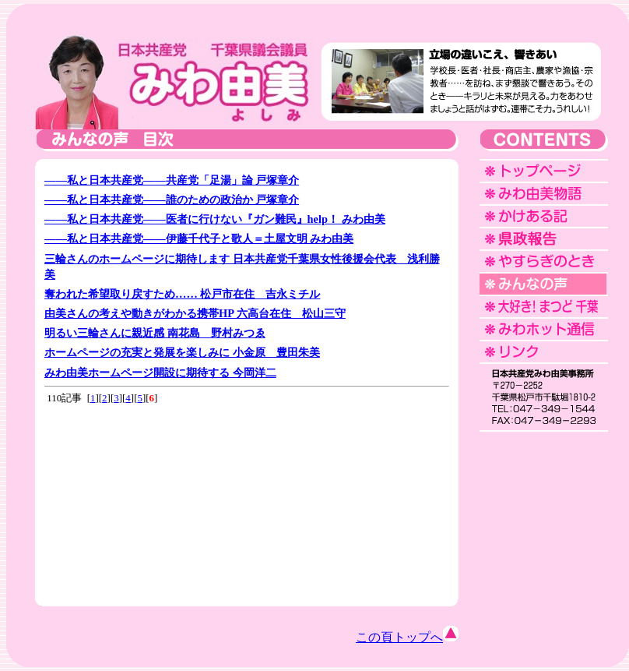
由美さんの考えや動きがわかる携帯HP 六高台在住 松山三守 (195, 313)
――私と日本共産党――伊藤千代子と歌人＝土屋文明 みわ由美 (198, 238)
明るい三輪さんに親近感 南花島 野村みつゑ (154, 333)
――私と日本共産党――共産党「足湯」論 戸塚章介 (171, 180)
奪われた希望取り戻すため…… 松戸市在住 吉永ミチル (182, 294)
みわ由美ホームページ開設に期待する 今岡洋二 (160, 372)
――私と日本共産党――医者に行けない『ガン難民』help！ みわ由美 (214, 219)
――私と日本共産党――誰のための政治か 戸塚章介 (171, 199)
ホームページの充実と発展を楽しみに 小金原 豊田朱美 (182, 352)
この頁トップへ (407, 637)
